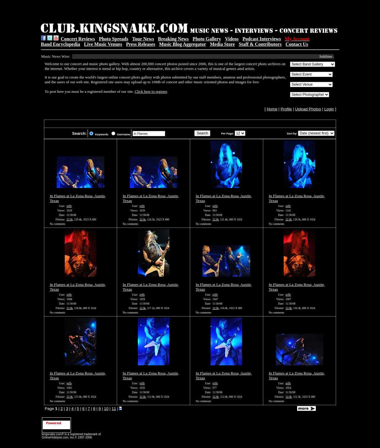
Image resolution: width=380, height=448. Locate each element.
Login (329, 109)
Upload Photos (308, 109)
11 (114, 408)
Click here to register (151, 91)
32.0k (70, 219)
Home (272, 109)
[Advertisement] (115, 12)
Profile (286, 109)
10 (106, 408)
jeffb (69, 206)
